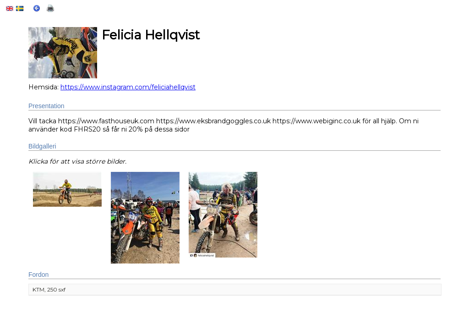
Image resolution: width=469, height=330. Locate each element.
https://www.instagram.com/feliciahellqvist (128, 87)
